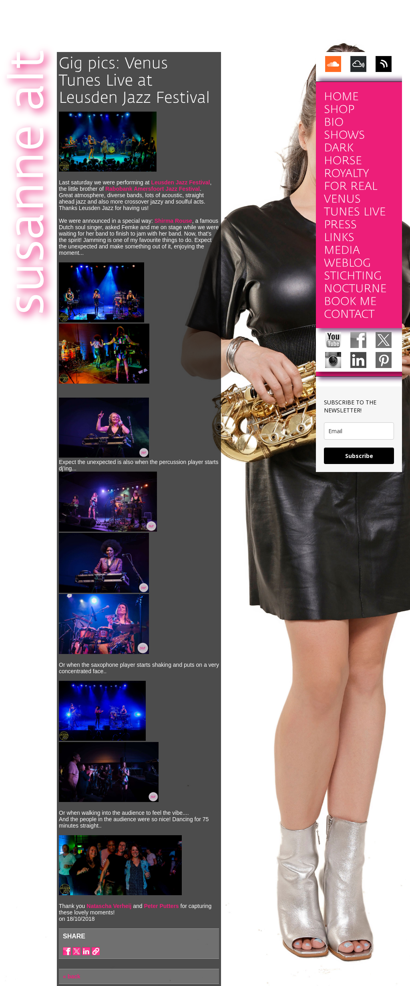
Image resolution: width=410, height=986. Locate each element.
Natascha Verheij (108, 906)
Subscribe (359, 456)
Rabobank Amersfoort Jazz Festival (152, 189)
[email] (359, 431)
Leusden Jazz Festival (180, 182)
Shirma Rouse (173, 221)
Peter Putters (161, 906)
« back (71, 976)
